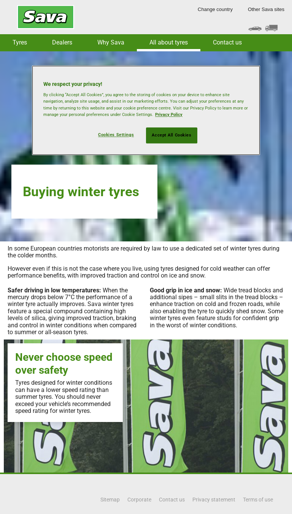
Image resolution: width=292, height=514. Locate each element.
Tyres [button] (20, 42)
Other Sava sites (266, 9)
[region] (146, 110)
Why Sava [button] (110, 42)
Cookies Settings (116, 134)
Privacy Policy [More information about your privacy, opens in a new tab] (168, 114)
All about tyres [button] (168, 42)
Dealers (62, 42)
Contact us (227, 42)
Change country (215, 9)
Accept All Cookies (171, 135)
